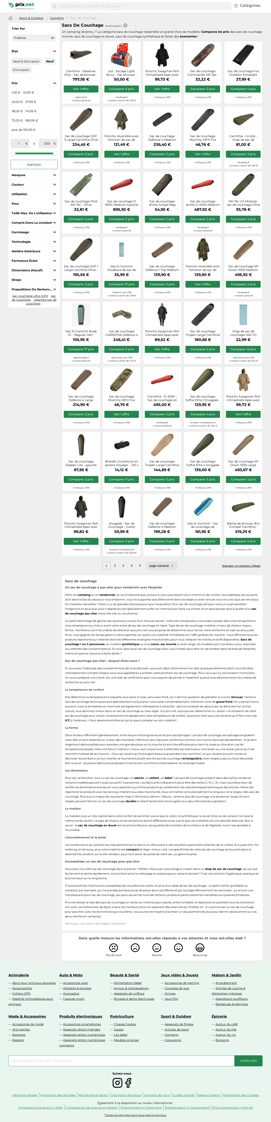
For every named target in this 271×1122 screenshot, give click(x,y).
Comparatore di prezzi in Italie (40, 1108)
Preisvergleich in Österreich (141, 1108)
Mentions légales (24, 1095)
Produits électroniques (80, 1016)
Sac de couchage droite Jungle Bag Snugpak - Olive (162, 203)
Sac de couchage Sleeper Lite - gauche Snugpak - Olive (81, 463)
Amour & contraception (131, 988)
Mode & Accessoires (27, 1016)
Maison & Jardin (226, 975)
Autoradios (71, 993)
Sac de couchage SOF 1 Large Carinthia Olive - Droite (81, 268)
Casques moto (73, 999)
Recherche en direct (93, 1095)
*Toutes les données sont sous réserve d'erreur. (135, 1115)
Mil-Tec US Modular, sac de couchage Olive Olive (243, 203)
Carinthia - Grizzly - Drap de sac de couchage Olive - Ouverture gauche (243, 138)
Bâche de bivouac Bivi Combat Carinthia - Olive (243, 525)
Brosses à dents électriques (134, 999)
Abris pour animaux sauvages (34, 983)
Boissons (222, 1040)
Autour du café (227, 1024)
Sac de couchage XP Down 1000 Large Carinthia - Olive (243, 463)
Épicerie (219, 1016)
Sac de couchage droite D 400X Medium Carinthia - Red (203, 203)
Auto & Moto (71, 975)
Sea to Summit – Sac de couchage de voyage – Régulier (202, 525)
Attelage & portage (77, 988)
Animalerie (18, 975)
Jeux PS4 (171, 999)
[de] (18, 143)
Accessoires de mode (28, 1024)
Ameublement (226, 983)
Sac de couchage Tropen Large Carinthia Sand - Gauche (162, 463)
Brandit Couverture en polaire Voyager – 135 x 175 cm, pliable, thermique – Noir (121, 463)
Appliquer (34, 164)
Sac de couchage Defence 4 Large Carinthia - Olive (81, 398)
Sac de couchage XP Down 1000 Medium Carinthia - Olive (243, 268)
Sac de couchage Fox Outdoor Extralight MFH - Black (243, 73)
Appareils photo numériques (84, 1035)
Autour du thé (226, 1029)
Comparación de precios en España (92, 1108)
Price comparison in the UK (232, 1108)
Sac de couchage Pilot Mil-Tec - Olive (81, 203)
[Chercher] (54, 6)
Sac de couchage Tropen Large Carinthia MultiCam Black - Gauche (203, 333)
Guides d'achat (183, 1095)
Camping (57, 18)
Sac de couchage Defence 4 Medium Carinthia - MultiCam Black (162, 138)
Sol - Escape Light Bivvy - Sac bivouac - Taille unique (121, 73)
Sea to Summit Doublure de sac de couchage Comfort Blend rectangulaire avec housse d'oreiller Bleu (121, 268)
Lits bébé (120, 1035)
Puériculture (122, 1016)
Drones (170, 993)
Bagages (18, 1035)
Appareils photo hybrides (81, 1029)
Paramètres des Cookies (241, 1095)
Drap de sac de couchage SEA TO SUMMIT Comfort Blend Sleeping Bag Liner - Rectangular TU (243, 333)
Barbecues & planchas (232, 1004)
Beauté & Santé (124, 975)
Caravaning (173, 1040)
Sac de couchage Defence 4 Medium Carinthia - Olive (162, 525)
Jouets (119, 1029)
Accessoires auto (75, 983)
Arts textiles (21, 1029)
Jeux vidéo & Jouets (179, 975)
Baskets (18, 1040)
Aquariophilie (22, 988)
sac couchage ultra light (30, 296)
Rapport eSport (208, 1095)
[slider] (13, 153)
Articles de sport (177, 1029)
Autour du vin (226, 1035)
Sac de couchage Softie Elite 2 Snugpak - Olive (202, 398)
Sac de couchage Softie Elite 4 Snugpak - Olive (202, 463)
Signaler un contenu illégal (241, 565)
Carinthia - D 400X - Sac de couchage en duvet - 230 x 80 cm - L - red (162, 398)
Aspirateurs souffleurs (232, 999)
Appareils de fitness (179, 1024)
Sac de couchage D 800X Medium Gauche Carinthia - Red (121, 203)
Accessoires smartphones (82, 1024)
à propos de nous (157, 1095)
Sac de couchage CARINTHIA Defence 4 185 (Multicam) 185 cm (121, 333)
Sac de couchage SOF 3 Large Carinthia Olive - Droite (81, 138)
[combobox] (144, 6)
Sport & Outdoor (31, 18)
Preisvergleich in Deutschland (187, 1108)
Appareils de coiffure (129, 993)
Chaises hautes (125, 1024)
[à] (47, 143)
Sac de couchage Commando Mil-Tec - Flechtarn (202, 73)
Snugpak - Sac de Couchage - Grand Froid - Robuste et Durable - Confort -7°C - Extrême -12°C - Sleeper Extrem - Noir (121, 525)
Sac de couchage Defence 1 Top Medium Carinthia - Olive (162, 268)
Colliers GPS (21, 993)
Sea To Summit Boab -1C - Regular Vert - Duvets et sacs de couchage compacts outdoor (81, 333)
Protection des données (58, 1095)
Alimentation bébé (127, 983)
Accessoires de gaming (182, 983)
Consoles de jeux (177, 988)
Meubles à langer (126, 1040)
